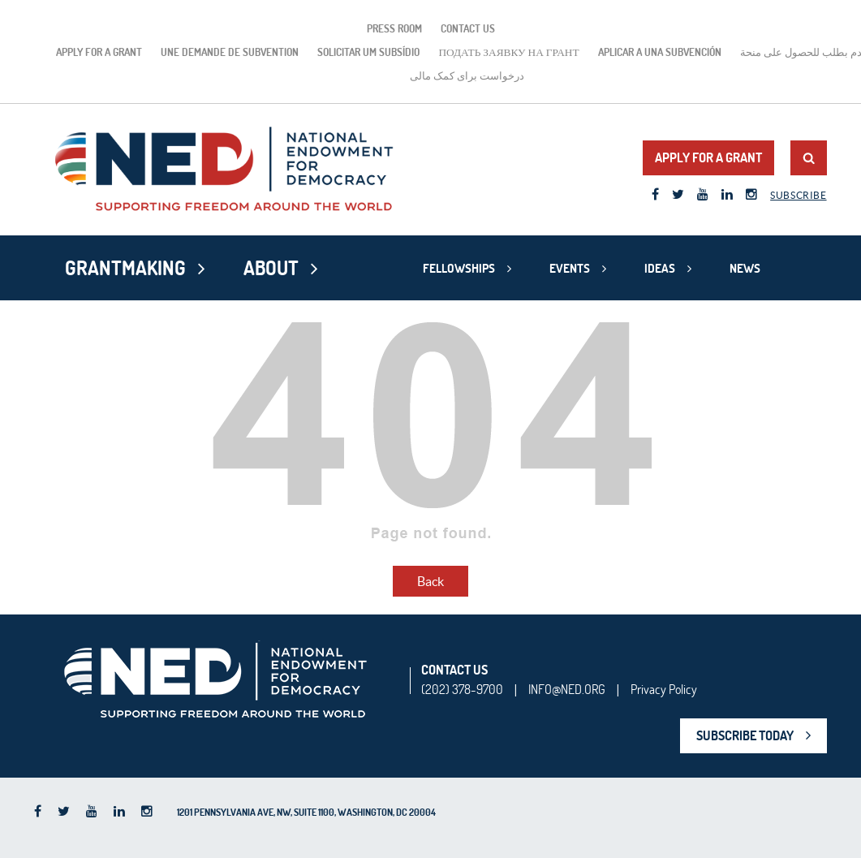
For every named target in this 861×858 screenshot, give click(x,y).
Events (569, 268)
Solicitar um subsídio (368, 51)
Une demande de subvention (230, 51)
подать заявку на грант (508, 51)
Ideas (659, 268)
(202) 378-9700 (462, 689)
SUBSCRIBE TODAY (745, 735)
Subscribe (798, 195)
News (745, 268)
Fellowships (459, 268)
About (271, 268)
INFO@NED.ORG (566, 689)
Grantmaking (125, 268)
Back (430, 581)
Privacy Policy (664, 689)
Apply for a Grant (99, 51)
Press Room (394, 28)
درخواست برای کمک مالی (467, 75)
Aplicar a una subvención (659, 51)
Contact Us (468, 28)
